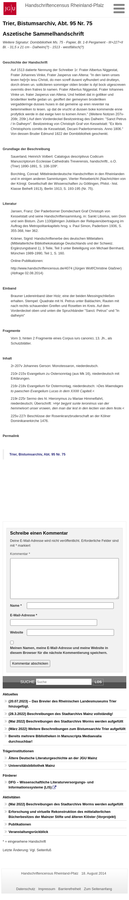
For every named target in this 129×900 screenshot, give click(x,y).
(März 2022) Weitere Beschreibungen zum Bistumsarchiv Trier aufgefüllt (67, 729)
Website (16, 632)
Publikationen (20, 824)
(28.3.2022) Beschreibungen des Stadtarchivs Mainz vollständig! (61, 714)
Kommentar (20, 554)
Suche (27, 681)
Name (16, 605)
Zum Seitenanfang (98, 889)
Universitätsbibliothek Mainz (32, 766)
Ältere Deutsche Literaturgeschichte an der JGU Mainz (53, 758)
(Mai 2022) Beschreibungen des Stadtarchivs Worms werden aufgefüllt (66, 721)
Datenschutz (25, 889)
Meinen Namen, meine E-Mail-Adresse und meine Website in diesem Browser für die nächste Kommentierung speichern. (59, 650)
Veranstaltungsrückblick (28, 832)
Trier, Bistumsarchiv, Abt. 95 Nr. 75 (37, 454)
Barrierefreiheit (69, 889)
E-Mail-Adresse (23, 615)
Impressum (46, 889)
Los (98, 682)
